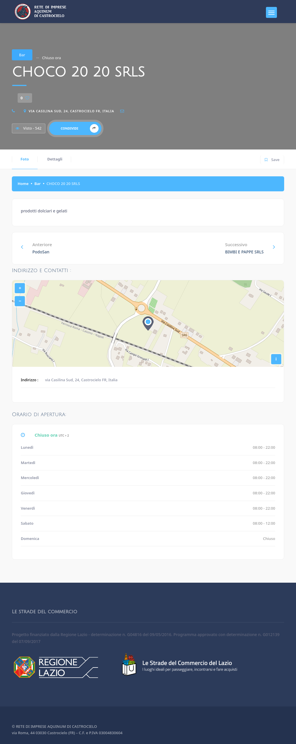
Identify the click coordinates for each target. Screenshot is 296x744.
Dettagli (54, 159)
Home (23, 183)
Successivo (250, 248)
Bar (22, 54)
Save (272, 158)
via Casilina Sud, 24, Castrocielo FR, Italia (71, 111)
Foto (25, 159)
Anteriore (36, 248)
